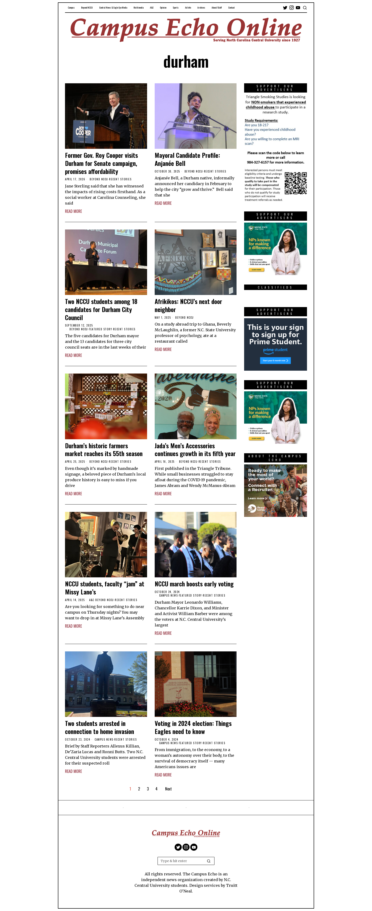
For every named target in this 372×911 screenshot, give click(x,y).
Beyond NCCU (99, 179)
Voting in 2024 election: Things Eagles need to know (193, 727)
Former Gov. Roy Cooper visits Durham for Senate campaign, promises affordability (101, 163)
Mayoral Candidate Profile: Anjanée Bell (187, 159)
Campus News (168, 595)
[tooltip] (285, 7)
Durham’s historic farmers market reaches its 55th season (104, 450)
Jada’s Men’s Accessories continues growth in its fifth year (195, 450)
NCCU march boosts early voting (194, 584)
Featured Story (100, 329)
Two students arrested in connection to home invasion (99, 727)
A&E (91, 600)
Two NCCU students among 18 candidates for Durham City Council (101, 309)
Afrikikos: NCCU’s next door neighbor (188, 305)
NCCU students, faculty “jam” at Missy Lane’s (104, 588)
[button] (208, 861)
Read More (73, 211)
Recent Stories (120, 179)
